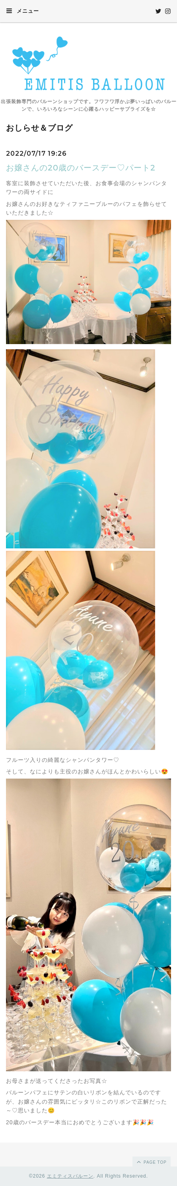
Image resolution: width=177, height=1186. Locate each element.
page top (151, 1162)
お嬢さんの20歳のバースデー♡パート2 (81, 167)
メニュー (22, 11)
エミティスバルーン (70, 1176)
